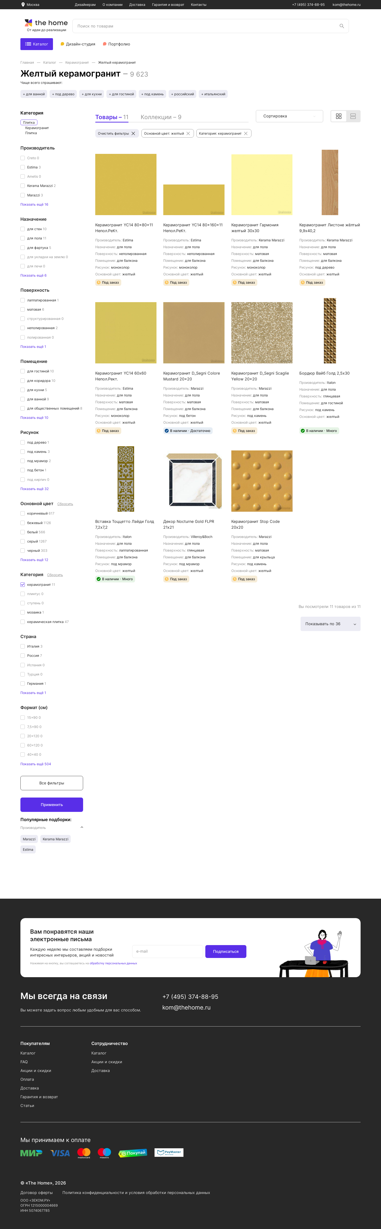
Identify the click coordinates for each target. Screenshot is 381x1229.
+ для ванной (34, 94)
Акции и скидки (35, 1070)
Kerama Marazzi (55, 839)
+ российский (182, 94)
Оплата (27, 1079)
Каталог (36, 44)
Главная (27, 62)
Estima (28, 849)
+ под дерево (63, 94)
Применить (52, 804)
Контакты (199, 4)
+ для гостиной (121, 94)
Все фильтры (51, 783)
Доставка (137, 4)
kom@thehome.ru (347, 4)
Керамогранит (77, 62)
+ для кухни (92, 94)
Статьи (27, 1105)
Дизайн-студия (80, 44)
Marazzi (29, 839)
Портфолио (119, 44)
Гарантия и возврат (168, 4)
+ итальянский (213, 94)
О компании (112, 4)
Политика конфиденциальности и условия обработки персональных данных (136, 1192)
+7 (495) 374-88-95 (308, 4)
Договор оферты (36, 1192)
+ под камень (152, 94)
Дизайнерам (85, 4)
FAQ (24, 1061)
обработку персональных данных (113, 963)
